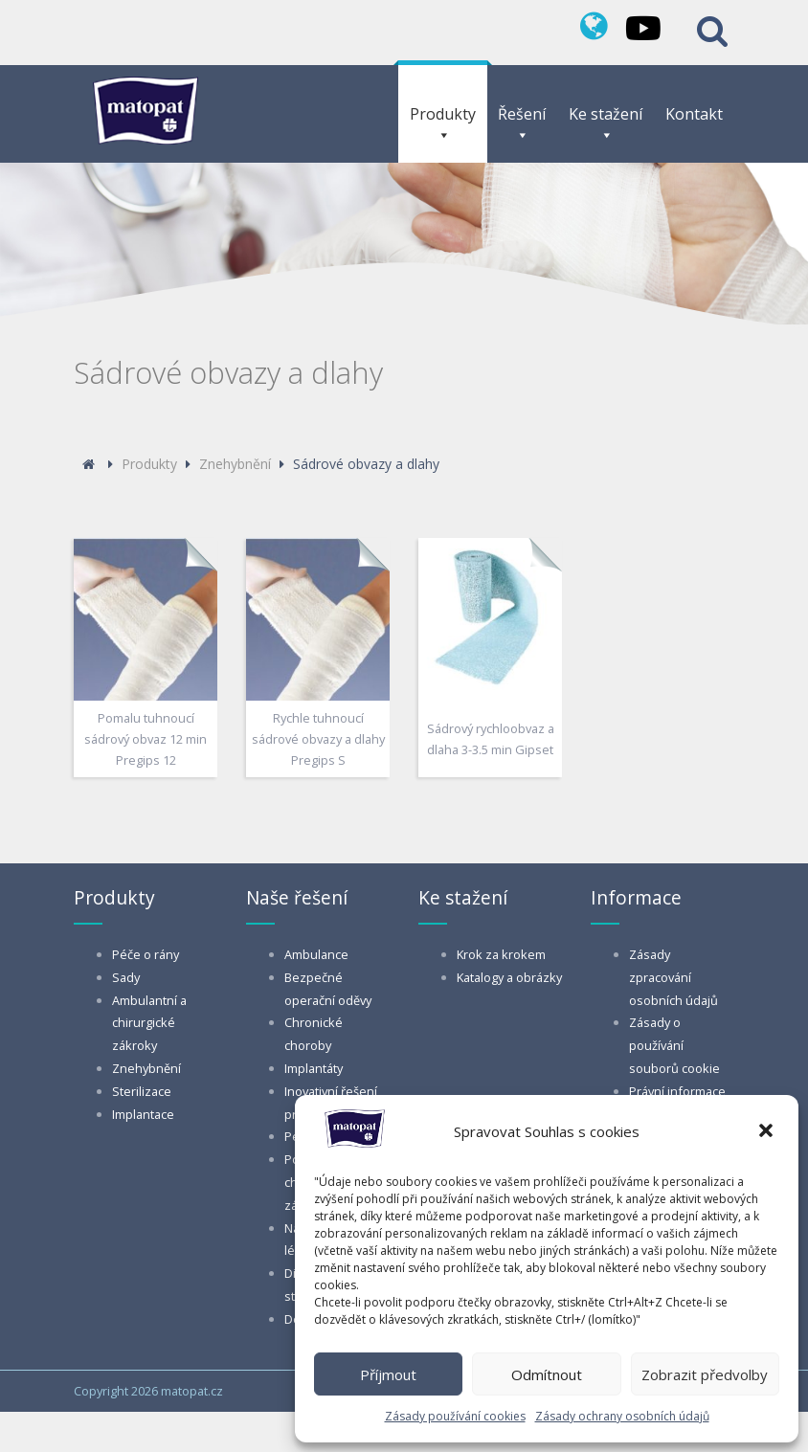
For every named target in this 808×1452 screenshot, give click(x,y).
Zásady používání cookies (455, 1416)
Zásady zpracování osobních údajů (673, 977)
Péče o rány (145, 954)
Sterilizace (141, 1091)
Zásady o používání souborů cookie (674, 1045)
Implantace (143, 1114)
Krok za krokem (501, 954)
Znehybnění (146, 1068)
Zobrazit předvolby (704, 1374)
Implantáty (313, 1068)
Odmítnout (546, 1374)
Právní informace (677, 1091)
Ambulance (316, 954)
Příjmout (388, 1374)
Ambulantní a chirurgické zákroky (149, 1023)
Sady (126, 977)
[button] (767, 1132)
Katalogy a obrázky (509, 977)
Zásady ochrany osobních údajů (622, 1416)
